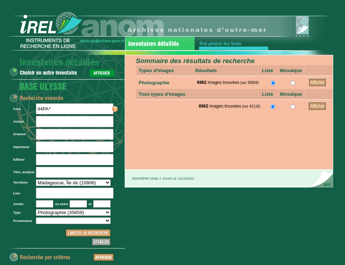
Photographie (154, 82)
